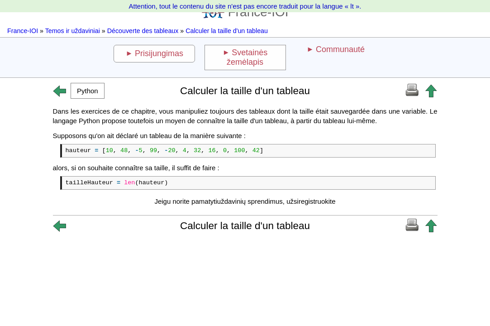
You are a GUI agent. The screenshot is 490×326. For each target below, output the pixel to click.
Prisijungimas (159, 53)
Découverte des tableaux (143, 30)
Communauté (340, 49)
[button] (88, 91)
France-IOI (22, 30)
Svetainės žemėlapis (247, 57)
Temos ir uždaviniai (72, 30)
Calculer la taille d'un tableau (227, 30)
